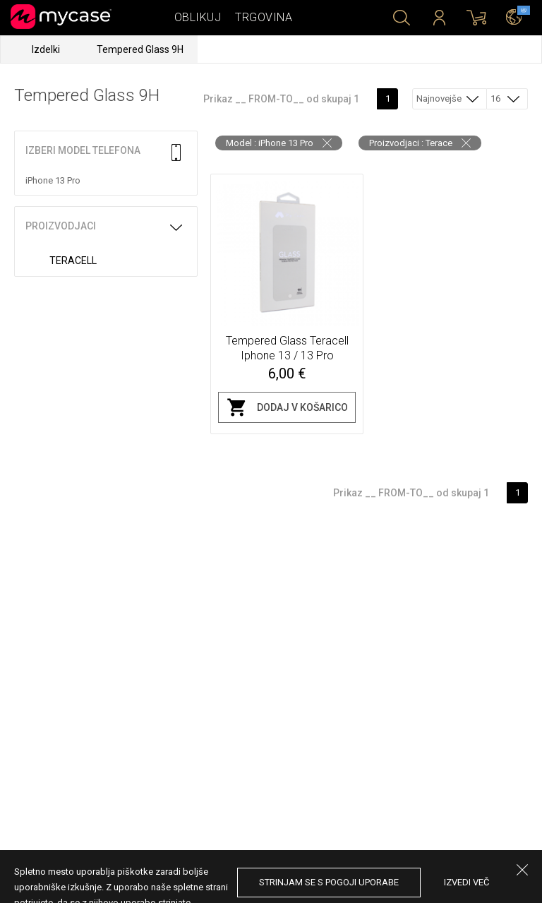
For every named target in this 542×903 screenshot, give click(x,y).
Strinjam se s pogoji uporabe (329, 882)
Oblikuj (198, 17)
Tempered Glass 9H (140, 49)
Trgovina (263, 17)
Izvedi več (466, 882)
